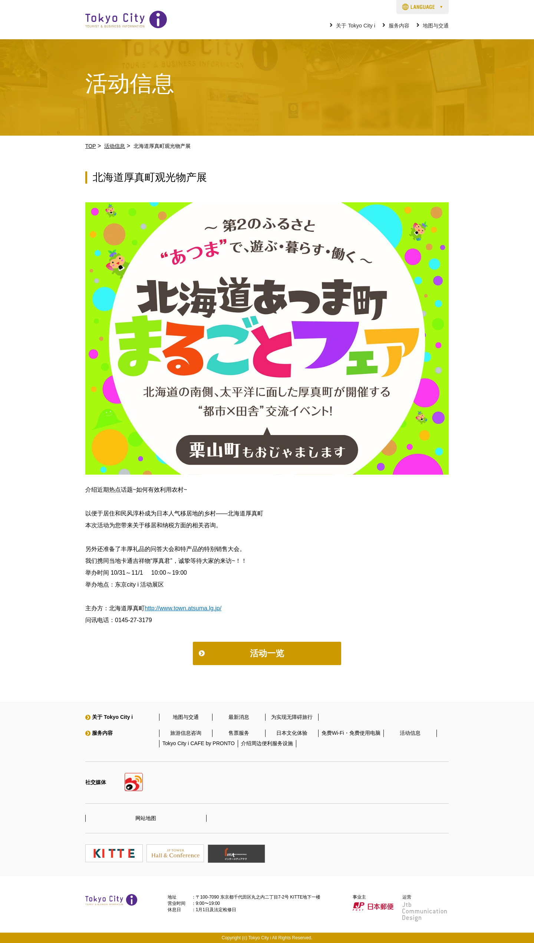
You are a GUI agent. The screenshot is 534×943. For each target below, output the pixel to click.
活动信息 (114, 146)
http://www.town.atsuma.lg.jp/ (183, 608)
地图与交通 (436, 26)
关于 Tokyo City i (355, 26)
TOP (90, 146)
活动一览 (267, 653)
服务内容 (399, 26)
